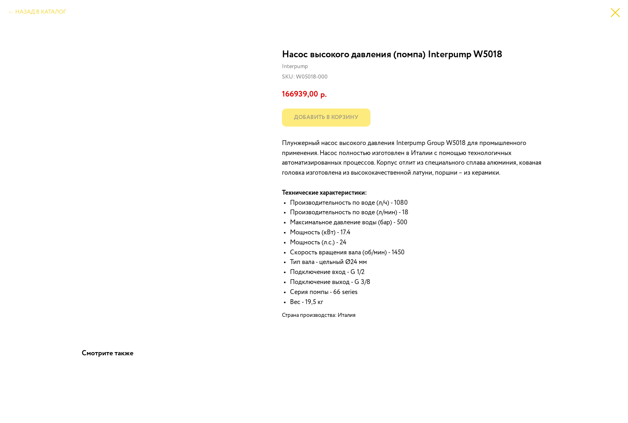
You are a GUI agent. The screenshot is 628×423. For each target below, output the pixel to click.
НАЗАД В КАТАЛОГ (40, 12)
